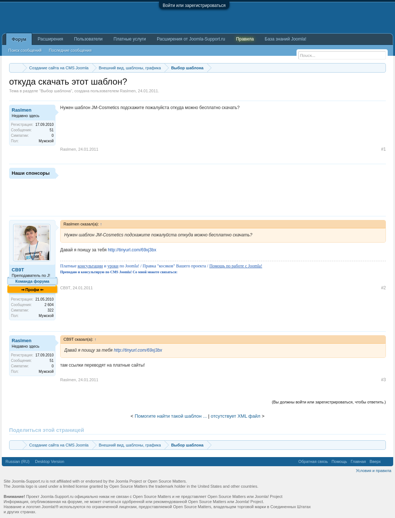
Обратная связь (313, 461)
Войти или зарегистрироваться (194, 5)
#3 (383, 379)
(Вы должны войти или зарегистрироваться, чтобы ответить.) (329, 402)
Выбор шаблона (55, 91)
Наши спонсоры (31, 173)
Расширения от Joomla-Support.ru (191, 39)
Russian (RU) (17, 461)
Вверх (375, 461)
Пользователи (88, 39)
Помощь (339, 461)
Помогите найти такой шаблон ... (171, 416)
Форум (19, 39)
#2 (383, 287)
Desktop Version (49, 461)
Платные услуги (129, 39)
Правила (245, 39)
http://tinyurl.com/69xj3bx (132, 249)
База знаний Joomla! (285, 39)
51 (52, 130)
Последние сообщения (70, 50)
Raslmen (128, 91)
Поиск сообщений (25, 50)
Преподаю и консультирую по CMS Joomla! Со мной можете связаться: (119, 272)
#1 (383, 149)
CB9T (18, 269)
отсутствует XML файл (235, 416)
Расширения (50, 39)
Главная (358, 461)
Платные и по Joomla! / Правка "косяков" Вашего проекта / (161, 265)
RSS (387, 461)
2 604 (49, 305)
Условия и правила (373, 470)
